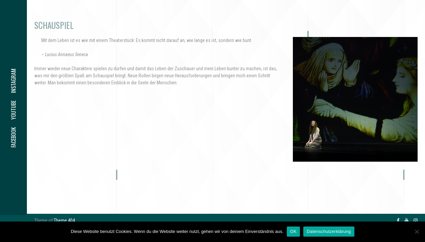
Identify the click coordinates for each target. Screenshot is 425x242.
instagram (13, 81)
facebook (13, 137)
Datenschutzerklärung (329, 231)
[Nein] (416, 231)
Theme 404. (65, 220)
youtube (13, 110)
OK (293, 231)
